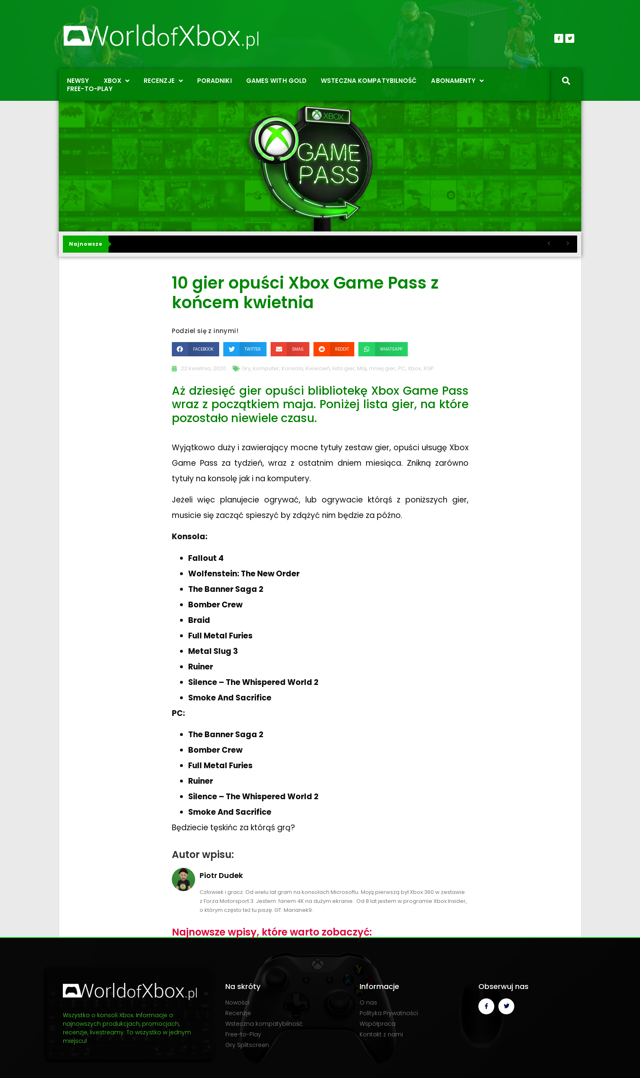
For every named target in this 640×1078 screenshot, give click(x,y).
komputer (266, 368)
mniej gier (382, 368)
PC (401, 368)
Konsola (292, 368)
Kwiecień (318, 368)
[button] (195, 349)
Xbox (414, 368)
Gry (246, 368)
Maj (362, 368)
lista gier (343, 368)
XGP (428, 368)
